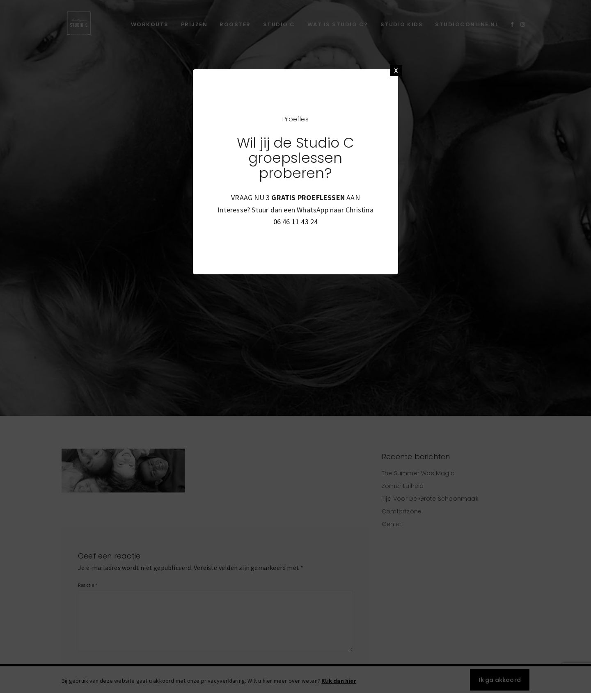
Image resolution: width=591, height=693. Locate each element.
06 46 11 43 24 (295, 221)
